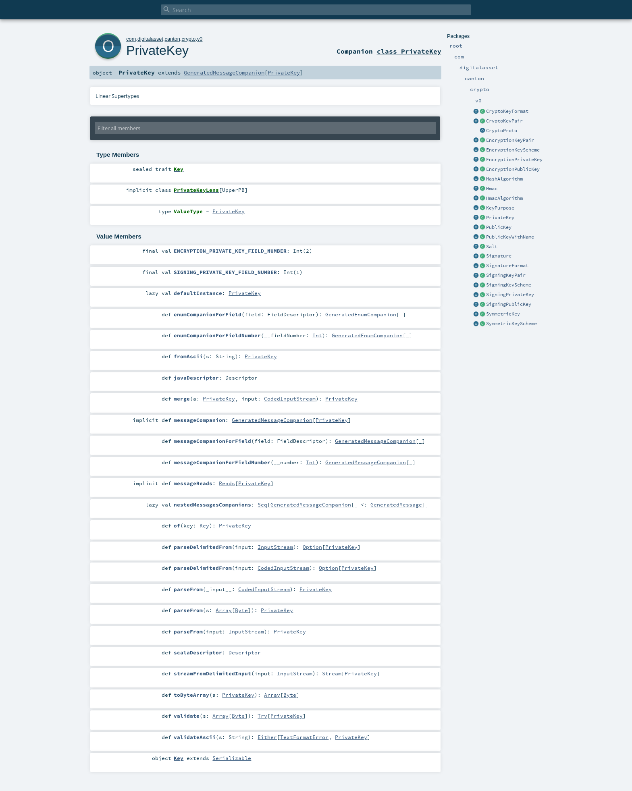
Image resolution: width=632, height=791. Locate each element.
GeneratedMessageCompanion (224, 72)
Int (317, 335)
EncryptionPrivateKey (514, 159)
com (131, 39)
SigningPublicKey (508, 304)
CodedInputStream (290, 398)
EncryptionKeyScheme (513, 150)
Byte (241, 610)
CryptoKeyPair (504, 121)
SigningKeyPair (506, 275)
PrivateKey (500, 217)
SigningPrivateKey (510, 294)
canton (172, 39)
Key (204, 525)
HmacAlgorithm (504, 198)
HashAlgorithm (504, 179)
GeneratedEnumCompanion (360, 314)
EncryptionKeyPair (510, 140)
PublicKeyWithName (510, 237)
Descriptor (245, 652)
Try (262, 715)
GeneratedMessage (396, 504)
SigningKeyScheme (508, 285)
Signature (498, 256)
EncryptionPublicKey (513, 169)
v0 (200, 39)
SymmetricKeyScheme (511, 323)
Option (312, 547)
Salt (491, 246)
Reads (227, 483)
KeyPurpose (500, 208)
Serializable (231, 758)
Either (267, 737)
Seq (262, 504)
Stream (331, 673)
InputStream (275, 547)
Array (224, 610)
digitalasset (150, 39)
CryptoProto (501, 130)
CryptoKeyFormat (507, 111)
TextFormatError (304, 737)
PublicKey (498, 227)
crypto (189, 39)
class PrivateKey (409, 51)
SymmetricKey (503, 314)
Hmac (491, 188)
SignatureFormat (507, 265)
